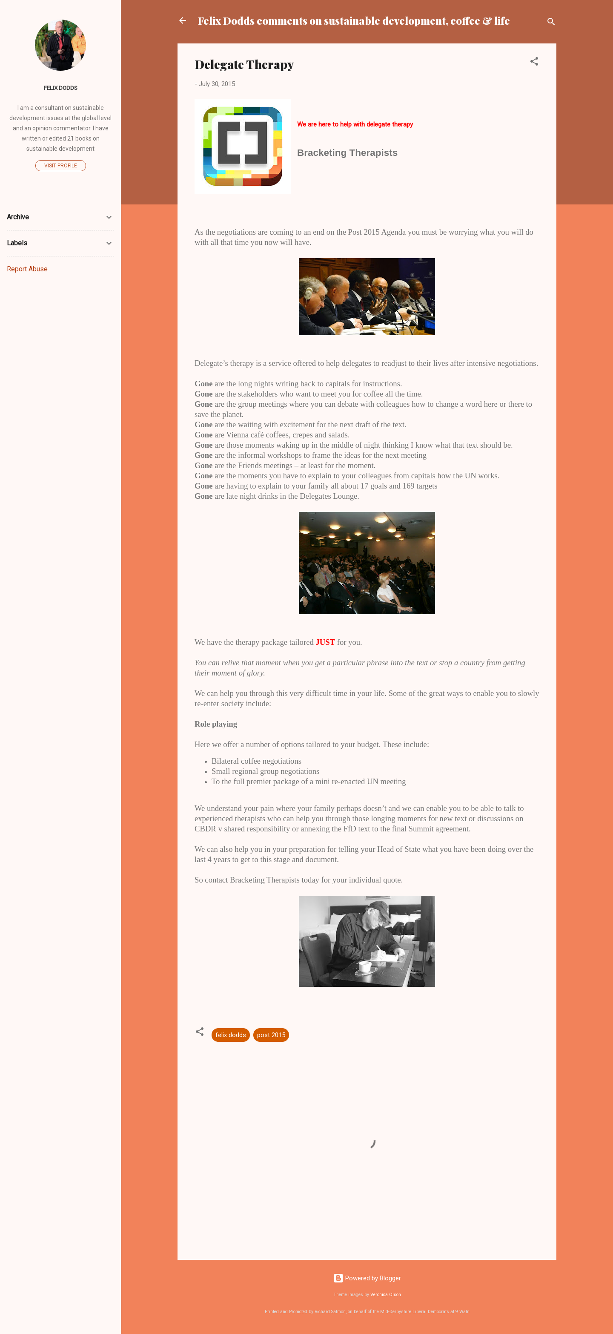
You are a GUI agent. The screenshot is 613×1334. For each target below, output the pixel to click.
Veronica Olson (385, 1294)
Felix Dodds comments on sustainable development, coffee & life (354, 20)
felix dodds (230, 1035)
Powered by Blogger (367, 1278)
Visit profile (60, 166)
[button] (534, 62)
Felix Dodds (60, 87)
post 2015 (271, 1035)
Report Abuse (27, 269)
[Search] (551, 23)
